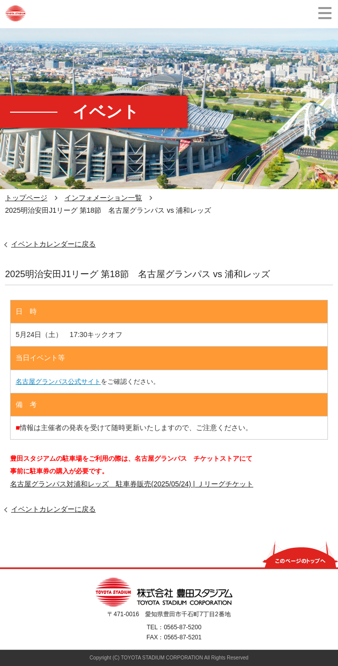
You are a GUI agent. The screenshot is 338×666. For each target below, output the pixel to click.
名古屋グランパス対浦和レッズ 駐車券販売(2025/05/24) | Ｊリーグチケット (131, 484)
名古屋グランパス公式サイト (58, 381)
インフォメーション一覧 (103, 198)
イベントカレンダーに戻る (53, 244)
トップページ (26, 198)
